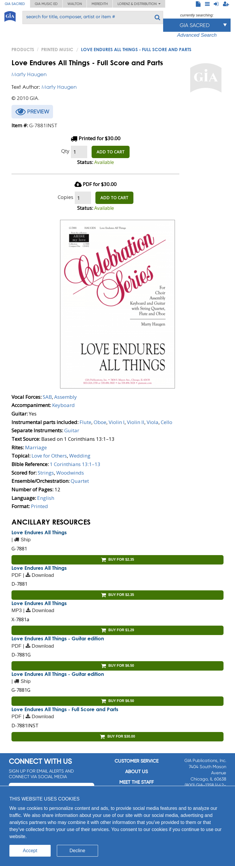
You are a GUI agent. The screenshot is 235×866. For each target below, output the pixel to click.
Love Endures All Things (39, 532)
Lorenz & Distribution (139, 4)
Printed (39, 506)
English (45, 498)
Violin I (117, 422)
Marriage (36, 447)
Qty (65, 151)
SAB (47, 396)
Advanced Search (196, 35)
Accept (30, 850)
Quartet (80, 481)
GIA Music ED (46, 4)
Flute (85, 422)
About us (136, 771)
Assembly (65, 396)
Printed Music (57, 49)
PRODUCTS (22, 49)
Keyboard (63, 405)
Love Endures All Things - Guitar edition (57, 638)
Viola (152, 422)
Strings (46, 472)
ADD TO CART (111, 152)
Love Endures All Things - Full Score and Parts (64, 709)
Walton (74, 4)
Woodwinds (70, 472)
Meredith (100, 4)
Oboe (100, 422)
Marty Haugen (29, 74)
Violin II (135, 422)
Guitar (71, 430)
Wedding (79, 455)
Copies (65, 197)
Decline (77, 850)
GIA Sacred (15, 4)
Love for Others (49, 455)
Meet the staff (136, 782)
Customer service (136, 761)
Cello (166, 422)
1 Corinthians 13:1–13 (75, 464)
